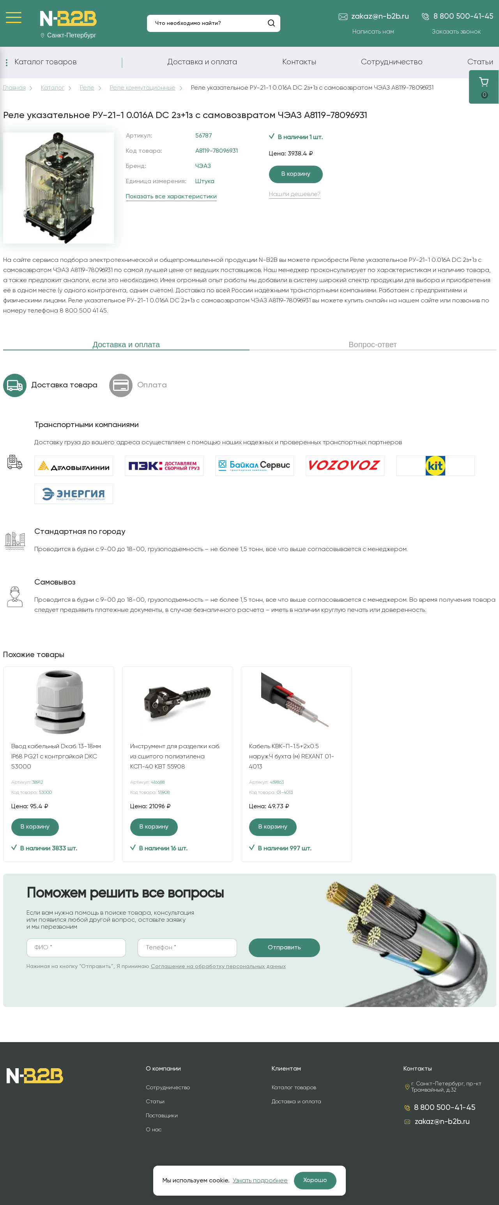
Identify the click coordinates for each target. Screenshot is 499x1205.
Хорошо (315, 1180)
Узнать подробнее (260, 1181)
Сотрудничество (392, 62)
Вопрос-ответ (373, 344)
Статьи (480, 62)
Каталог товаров (45, 62)
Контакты (299, 62)
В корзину (295, 174)
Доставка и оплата (202, 62)
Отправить (284, 948)
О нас (153, 1130)
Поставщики (162, 1115)
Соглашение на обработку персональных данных (218, 966)
